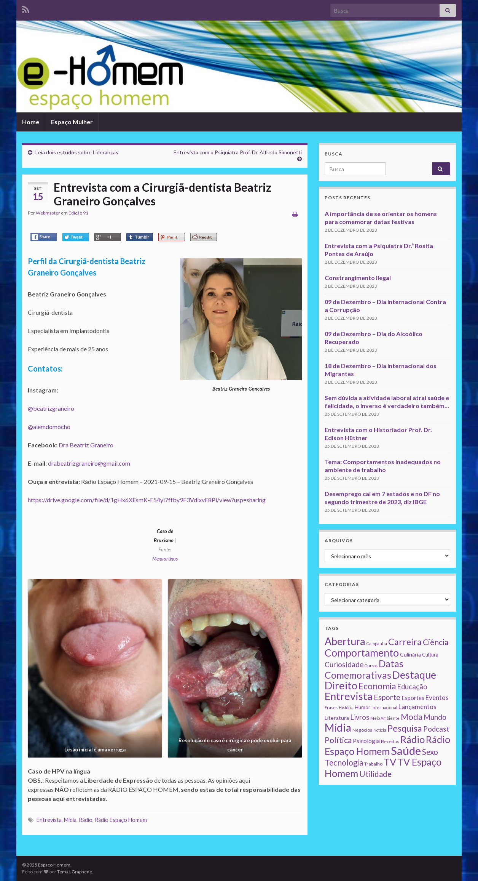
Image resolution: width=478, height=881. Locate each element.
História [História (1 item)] (346, 707)
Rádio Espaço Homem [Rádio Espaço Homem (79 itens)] (387, 745)
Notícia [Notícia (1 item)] (379, 729)
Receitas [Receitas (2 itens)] (390, 741)
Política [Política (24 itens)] (338, 740)
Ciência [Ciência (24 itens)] (435, 642)
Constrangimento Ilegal (358, 277)
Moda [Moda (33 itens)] (411, 716)
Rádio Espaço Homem (121, 820)
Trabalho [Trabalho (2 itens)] (373, 764)
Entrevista (49, 820)
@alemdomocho (49, 426)
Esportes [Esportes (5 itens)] (413, 697)
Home (30, 121)
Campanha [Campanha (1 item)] (376, 643)
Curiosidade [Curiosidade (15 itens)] (344, 664)
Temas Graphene (74, 872)
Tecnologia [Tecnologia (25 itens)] (344, 762)
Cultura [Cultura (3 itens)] (430, 655)
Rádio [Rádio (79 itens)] (412, 739)
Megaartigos (165, 559)
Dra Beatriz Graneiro (86, 445)
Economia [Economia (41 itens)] (377, 686)
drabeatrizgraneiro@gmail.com (89, 463)
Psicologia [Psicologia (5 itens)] (366, 740)
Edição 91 (78, 213)
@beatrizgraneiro (51, 408)
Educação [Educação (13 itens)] (412, 686)
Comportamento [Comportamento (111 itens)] (362, 653)
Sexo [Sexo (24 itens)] (430, 751)
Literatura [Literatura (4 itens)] (337, 717)
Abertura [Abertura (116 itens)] (345, 641)
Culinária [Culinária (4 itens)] (410, 654)
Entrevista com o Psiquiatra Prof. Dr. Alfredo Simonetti (238, 152)
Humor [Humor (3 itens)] (362, 707)
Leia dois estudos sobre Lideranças (76, 152)
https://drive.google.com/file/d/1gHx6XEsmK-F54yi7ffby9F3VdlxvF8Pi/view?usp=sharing (147, 499)
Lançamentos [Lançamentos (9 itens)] (417, 707)
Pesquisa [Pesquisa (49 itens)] (404, 728)
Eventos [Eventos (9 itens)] (437, 698)
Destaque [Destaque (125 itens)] (414, 674)
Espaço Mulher (72, 121)
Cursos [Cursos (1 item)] (371, 665)
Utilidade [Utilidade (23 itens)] (375, 773)
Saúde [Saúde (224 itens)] (406, 750)
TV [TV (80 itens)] (390, 761)
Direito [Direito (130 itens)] (341, 685)
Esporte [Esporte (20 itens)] (387, 697)
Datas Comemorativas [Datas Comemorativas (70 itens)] (364, 669)
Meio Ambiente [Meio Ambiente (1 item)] (385, 718)
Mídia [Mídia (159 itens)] (338, 727)
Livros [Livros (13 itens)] (359, 717)
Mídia (70, 820)
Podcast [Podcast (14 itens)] (436, 729)
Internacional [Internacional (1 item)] (384, 707)
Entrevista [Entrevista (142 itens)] (349, 696)
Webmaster (48, 213)
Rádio (85, 820)
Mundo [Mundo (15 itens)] (435, 717)
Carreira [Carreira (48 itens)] (405, 641)
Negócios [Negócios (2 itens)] (362, 730)
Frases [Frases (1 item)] (331, 707)
